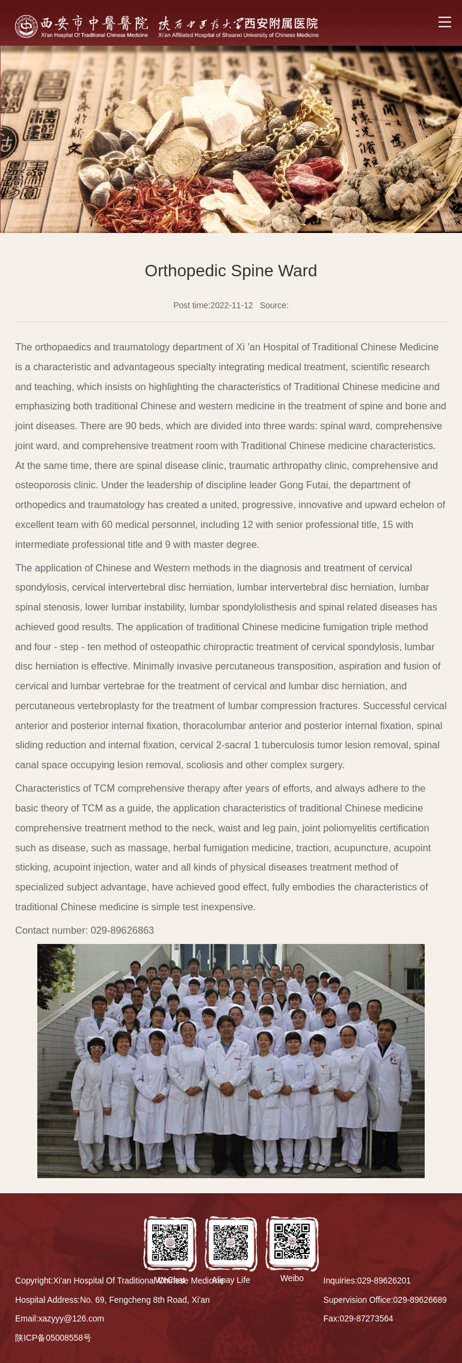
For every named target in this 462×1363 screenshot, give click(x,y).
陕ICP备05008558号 (53, 1338)
